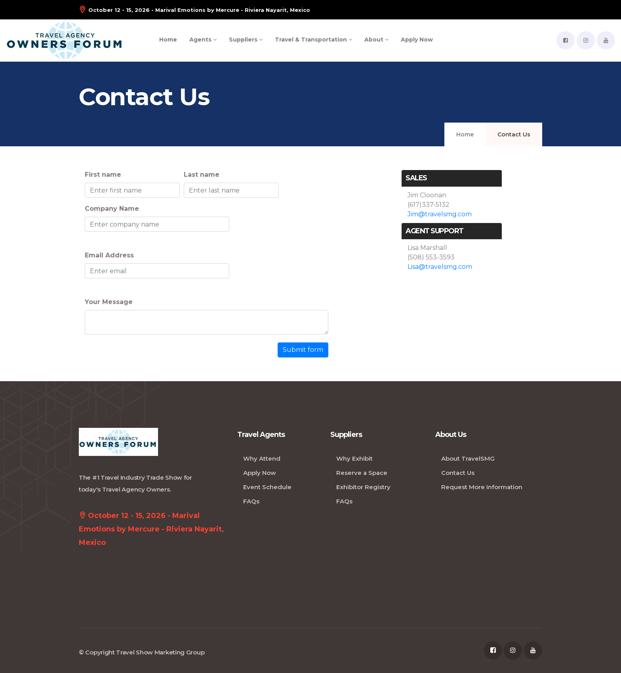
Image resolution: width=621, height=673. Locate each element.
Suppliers (246, 39)
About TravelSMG (468, 458)
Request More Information (481, 487)
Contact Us (457, 472)
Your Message (109, 302)
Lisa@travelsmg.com (440, 266)
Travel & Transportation (313, 39)
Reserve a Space (361, 472)
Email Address (109, 255)
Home (168, 39)
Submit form (303, 350)
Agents (203, 39)
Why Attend (261, 458)
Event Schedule (267, 487)
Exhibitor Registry (363, 487)
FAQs (251, 501)
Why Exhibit (354, 458)
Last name (201, 174)
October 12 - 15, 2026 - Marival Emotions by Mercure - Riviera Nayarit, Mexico (194, 9)
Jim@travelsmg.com (440, 214)
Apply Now (417, 39)
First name (103, 174)
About (376, 39)
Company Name (112, 208)
